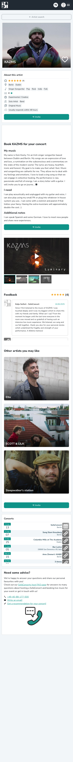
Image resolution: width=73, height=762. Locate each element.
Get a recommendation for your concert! (26, 603)
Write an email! (14, 600)
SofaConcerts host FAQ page (32, 584)
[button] (65, 5)
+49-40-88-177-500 (18, 596)
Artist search (38, 16)
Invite (38, 116)
